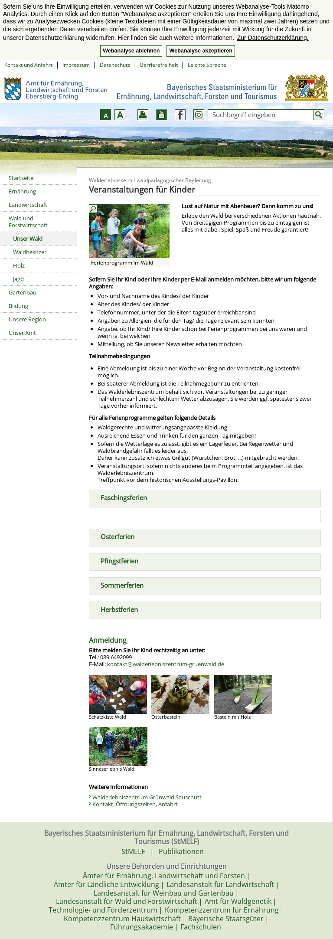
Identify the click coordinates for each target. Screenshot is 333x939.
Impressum (76, 65)
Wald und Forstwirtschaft (28, 221)
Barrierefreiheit (159, 65)
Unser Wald (27, 238)
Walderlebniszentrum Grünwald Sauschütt (147, 797)
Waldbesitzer (29, 252)
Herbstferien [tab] (116, 609)
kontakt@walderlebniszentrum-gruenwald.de (165, 664)
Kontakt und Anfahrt (28, 65)
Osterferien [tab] (114, 536)
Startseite (21, 178)
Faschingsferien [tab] (120, 497)
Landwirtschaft (28, 205)
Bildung (18, 306)
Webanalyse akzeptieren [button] (200, 51)
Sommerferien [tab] (119, 584)
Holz (19, 265)
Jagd (18, 279)
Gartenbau (22, 292)
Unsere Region (27, 319)
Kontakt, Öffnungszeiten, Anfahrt (135, 804)
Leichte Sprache (207, 65)
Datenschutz (115, 65)
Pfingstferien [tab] (116, 560)
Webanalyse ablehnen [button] (131, 51)
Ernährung (22, 191)
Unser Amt (22, 333)
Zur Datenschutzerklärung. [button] (273, 37)
